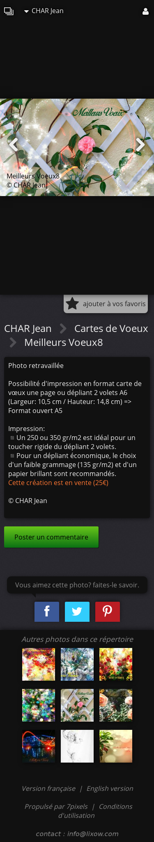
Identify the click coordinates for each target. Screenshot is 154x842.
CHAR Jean (44, 10)
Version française (49, 788)
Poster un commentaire (51, 537)
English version (109, 788)
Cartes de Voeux (111, 328)
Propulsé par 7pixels (55, 806)
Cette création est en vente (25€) (58, 482)
